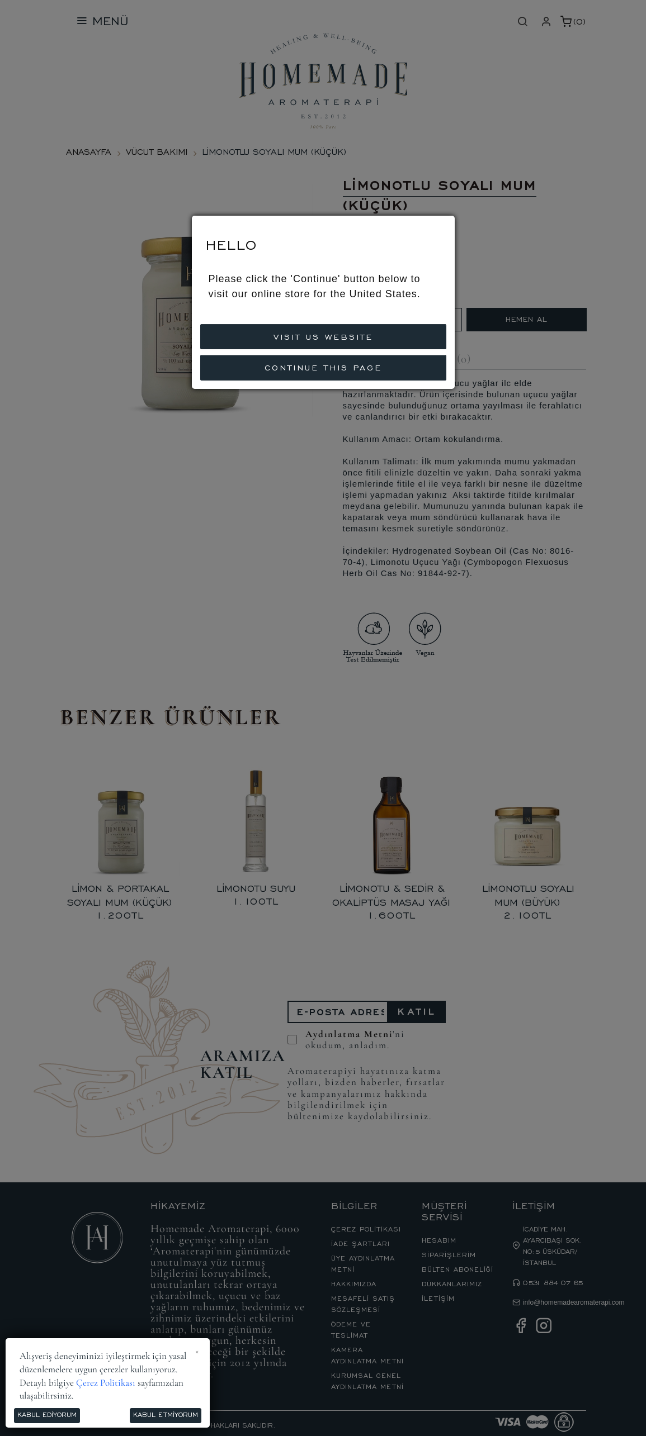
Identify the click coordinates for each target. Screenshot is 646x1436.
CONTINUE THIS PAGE (323, 367)
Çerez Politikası (105, 1383)
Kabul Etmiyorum (165, 1414)
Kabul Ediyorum (47, 1414)
